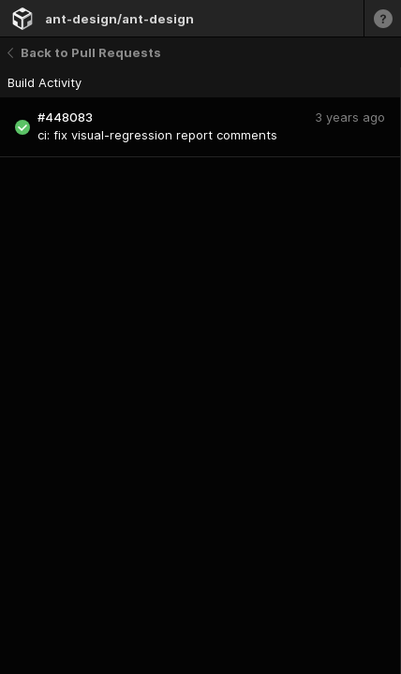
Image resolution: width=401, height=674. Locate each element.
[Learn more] (382, 18)
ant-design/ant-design (119, 18)
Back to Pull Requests (84, 52)
